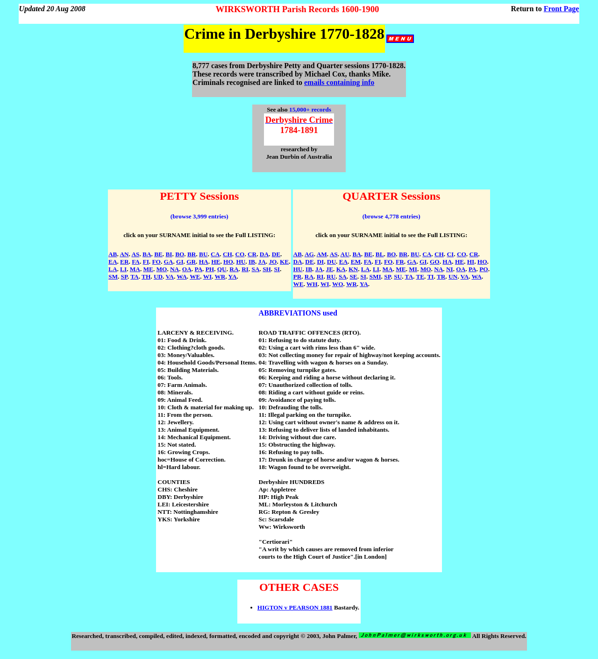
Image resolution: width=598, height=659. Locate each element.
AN (124, 254)
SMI (375, 276)
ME (148, 269)
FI (146, 261)
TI (430, 276)
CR (252, 254)
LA (112, 269)
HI (470, 261)
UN (452, 276)
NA (174, 269)
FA (136, 261)
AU (345, 254)
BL (380, 254)
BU (203, 254)
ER (124, 261)
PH (210, 269)
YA (232, 276)
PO (483, 269)
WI (207, 276)
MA (135, 269)
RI (245, 269)
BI (168, 254)
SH (267, 269)
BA (146, 254)
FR (400, 261)
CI (450, 254)
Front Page (561, 9)
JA (262, 261)
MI (413, 269)
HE (215, 261)
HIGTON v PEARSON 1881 (295, 607)
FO (156, 261)
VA (170, 276)
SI (277, 269)
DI (320, 261)
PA (198, 269)
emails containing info (339, 82)
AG (309, 254)
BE (158, 254)
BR (191, 254)
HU (240, 261)
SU (398, 276)
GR (191, 261)
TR (441, 276)
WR (220, 276)
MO (162, 269)
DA (264, 254)
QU (222, 269)
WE (195, 276)
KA (341, 269)
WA (181, 276)
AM (322, 254)
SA (256, 269)
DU (331, 261)
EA (112, 261)
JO (273, 261)
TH (146, 276)
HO (228, 261)
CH (227, 254)
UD (158, 276)
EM (356, 261)
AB (112, 254)
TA (134, 276)
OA (187, 269)
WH (312, 283)
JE (329, 269)
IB (252, 261)
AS (135, 254)
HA (203, 261)
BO (179, 254)
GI (179, 261)
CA (215, 254)
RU (331, 276)
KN (353, 269)
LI (123, 269)
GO (435, 261)
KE (284, 261)
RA (233, 269)
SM (113, 276)
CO (239, 254)
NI (449, 269)
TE (420, 276)
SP (124, 276)
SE (353, 276)
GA (168, 261)
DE (276, 254)
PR (297, 276)
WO (337, 283)
